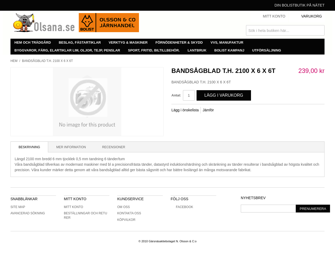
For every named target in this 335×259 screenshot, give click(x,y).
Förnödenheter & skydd (179, 42)
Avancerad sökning (27, 213)
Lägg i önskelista (185, 110)
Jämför (208, 110)
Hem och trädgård (32, 42)
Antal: (176, 95)
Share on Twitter (235, 110)
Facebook (182, 207)
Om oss (123, 207)
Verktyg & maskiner (128, 42)
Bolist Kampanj (229, 50)
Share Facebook (224, 110)
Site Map (17, 207)
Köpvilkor (126, 220)
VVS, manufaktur (227, 42)
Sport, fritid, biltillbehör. (154, 50)
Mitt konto (73, 207)
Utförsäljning (266, 50)
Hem (14, 61)
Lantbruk (197, 50)
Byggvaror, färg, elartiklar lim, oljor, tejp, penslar (67, 50)
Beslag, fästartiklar (80, 42)
